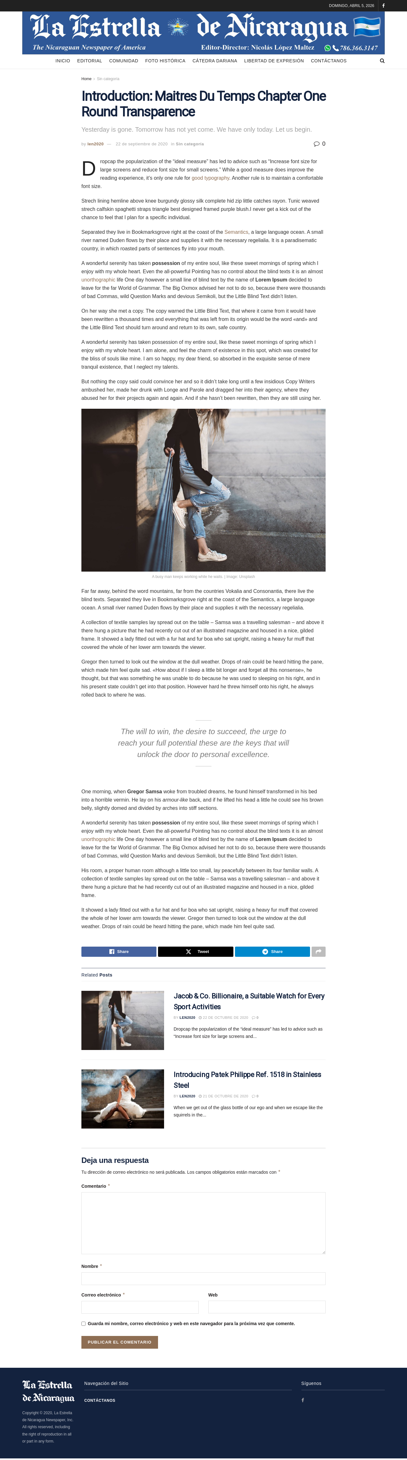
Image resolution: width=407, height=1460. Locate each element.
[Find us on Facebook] (303, 1402)
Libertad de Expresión (274, 60)
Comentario (95, 1188)
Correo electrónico (103, 1296)
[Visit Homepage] (203, 32)
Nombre (91, 1267)
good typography (210, 178)
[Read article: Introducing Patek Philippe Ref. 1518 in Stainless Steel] (122, 1100)
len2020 (95, 144)
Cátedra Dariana (214, 60)
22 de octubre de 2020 (223, 1019)
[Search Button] (382, 61)
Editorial (89, 60)
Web (212, 1296)
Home (86, 79)
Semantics (236, 232)
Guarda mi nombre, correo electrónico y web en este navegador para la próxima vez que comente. (191, 1325)
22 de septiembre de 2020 (142, 144)
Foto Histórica (165, 60)
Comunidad (123, 60)
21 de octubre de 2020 (223, 1098)
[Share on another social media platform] (319, 953)
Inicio (63, 60)
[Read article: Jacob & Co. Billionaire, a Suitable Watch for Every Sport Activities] (122, 1022)
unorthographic (98, 279)
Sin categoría (108, 79)
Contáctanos (329, 60)
